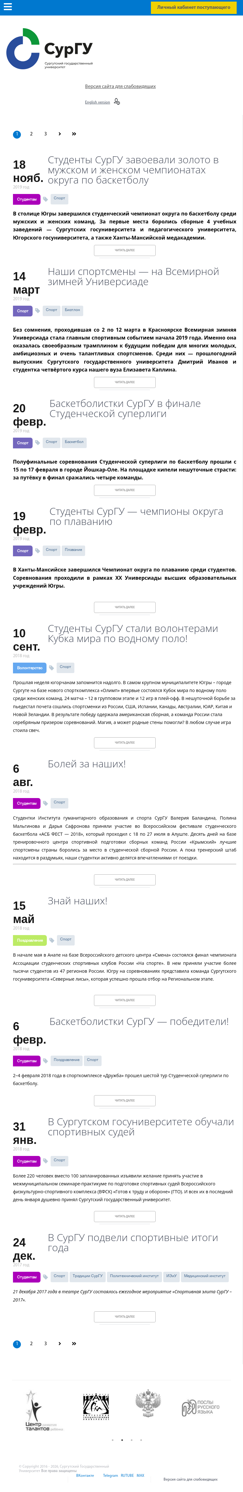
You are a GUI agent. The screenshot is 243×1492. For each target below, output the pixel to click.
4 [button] (141, 1440)
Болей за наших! (87, 763)
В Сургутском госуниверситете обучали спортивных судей (141, 1126)
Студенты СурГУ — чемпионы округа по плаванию (136, 516)
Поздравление (30, 940)
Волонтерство (29, 668)
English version (97, 102)
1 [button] (112, 1440)
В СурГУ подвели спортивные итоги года (133, 1242)
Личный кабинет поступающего (193, 7)
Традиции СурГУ (88, 1276)
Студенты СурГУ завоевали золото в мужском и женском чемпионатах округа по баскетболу (133, 169)
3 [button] (131, 1440)
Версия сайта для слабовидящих (120, 86)
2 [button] (122, 1440)
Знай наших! (77, 901)
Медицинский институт (205, 1276)
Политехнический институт (134, 1276)
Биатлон (72, 310)
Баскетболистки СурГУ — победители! (139, 1021)
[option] (49, 1411)
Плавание (73, 549)
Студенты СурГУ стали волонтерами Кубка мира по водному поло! (133, 633)
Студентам (26, 199)
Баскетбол (74, 442)
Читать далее (125, 250)
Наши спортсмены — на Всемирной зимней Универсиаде (133, 276)
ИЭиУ (171, 1276)
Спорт (59, 198)
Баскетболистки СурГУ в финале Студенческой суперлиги (125, 408)
